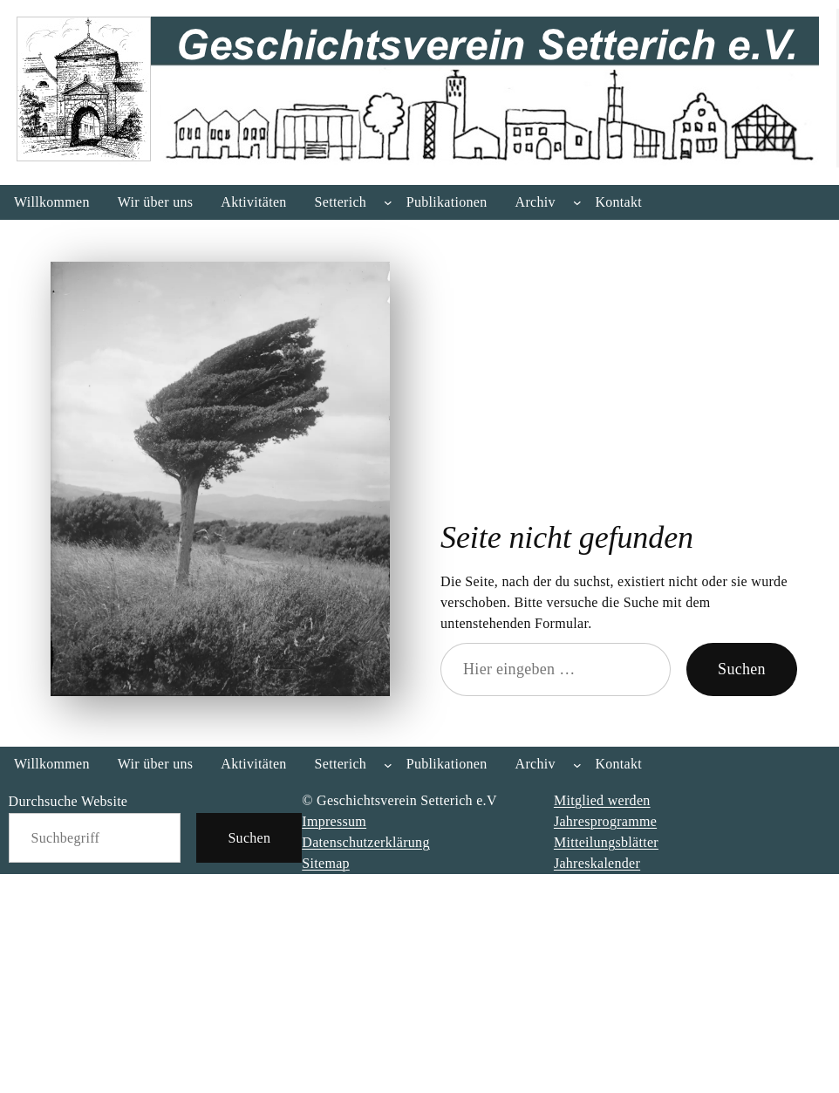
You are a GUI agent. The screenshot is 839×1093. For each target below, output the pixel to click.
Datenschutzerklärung (365, 842)
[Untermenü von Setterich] (388, 202)
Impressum (334, 821)
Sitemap (326, 863)
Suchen (742, 669)
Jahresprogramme (605, 821)
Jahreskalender (597, 863)
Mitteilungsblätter (606, 842)
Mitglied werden (602, 800)
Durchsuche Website (68, 801)
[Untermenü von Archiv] (577, 202)
